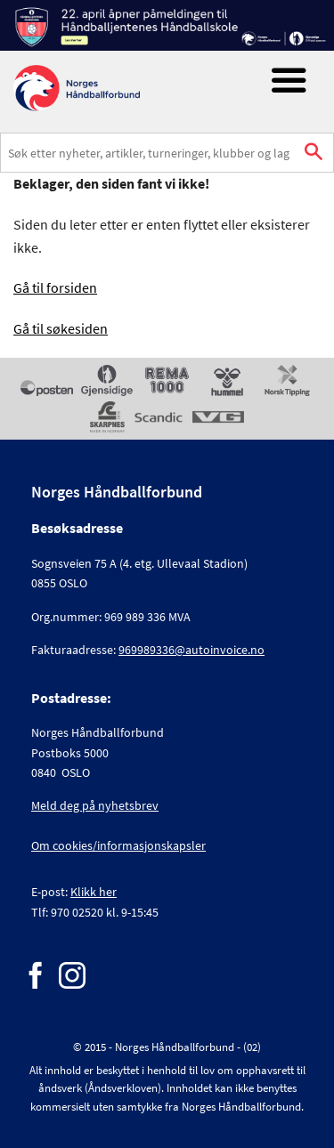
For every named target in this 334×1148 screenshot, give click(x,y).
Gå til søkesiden (60, 328)
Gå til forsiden (55, 287)
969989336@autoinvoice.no (191, 650)
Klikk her (93, 892)
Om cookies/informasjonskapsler (118, 845)
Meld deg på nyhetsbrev (95, 805)
